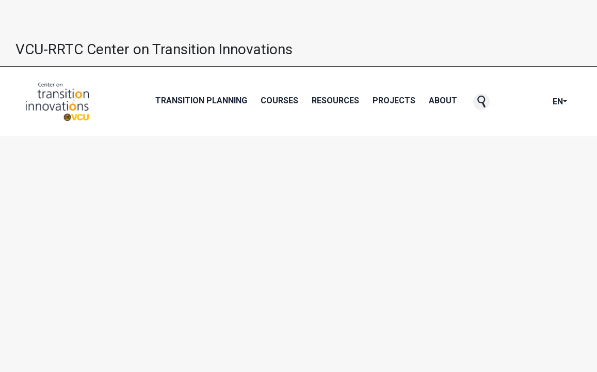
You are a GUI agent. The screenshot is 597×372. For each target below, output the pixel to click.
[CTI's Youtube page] (528, 101)
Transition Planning (201, 100)
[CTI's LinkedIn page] (544, 101)
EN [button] (558, 101)
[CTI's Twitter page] (519, 101)
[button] (481, 101)
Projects (394, 100)
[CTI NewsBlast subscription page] (503, 101)
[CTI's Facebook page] (511, 101)
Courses (279, 100)
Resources (335, 100)
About (443, 100)
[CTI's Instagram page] (536, 101)
